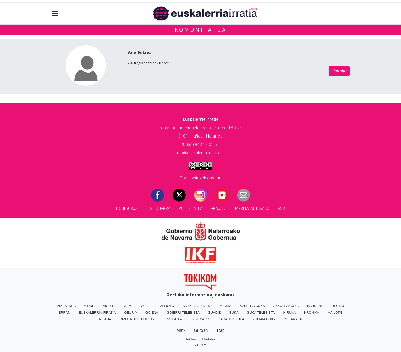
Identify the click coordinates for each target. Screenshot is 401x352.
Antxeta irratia (197, 306)
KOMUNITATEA (200, 30)
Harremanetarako (251, 208)
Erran (64, 313)
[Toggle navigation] (54, 13)
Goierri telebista (183, 313)
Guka (233, 313)
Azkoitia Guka (286, 306)
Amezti (145, 306)
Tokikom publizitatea (200, 339)
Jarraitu (339, 70)
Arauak (218, 208)
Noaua (105, 319)
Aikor (89, 306)
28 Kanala (293, 319)
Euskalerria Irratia (97, 313)
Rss (281, 208)
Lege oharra (158, 208)
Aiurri (108, 306)
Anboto (167, 306)
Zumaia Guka (264, 319)
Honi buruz (127, 208)
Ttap (220, 330)
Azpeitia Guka (252, 306)
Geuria (130, 313)
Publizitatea (190, 208)
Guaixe (214, 313)
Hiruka (289, 313)
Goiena (152, 313)
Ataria (225, 306)
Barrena (315, 306)
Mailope (334, 313)
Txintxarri (200, 319)
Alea (126, 306)
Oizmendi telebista (137, 319)
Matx (180, 330)
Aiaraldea (66, 306)
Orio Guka (172, 319)
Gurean (201, 330)
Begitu (338, 306)
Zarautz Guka (231, 319)
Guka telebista (261, 313)
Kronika (311, 313)
